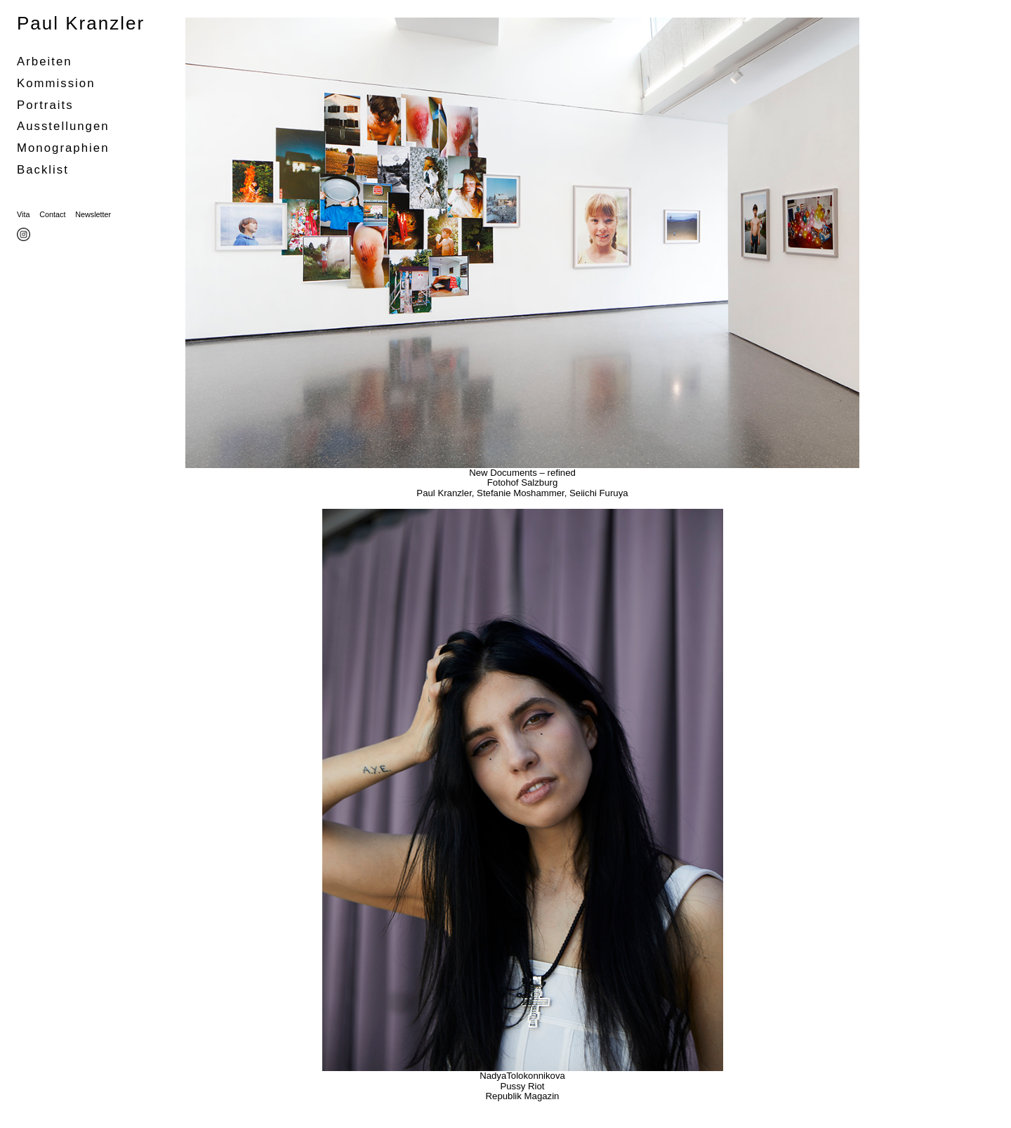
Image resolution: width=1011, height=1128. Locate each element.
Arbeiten (44, 61)
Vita (23, 214)
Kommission (56, 83)
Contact (52, 214)
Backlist (43, 169)
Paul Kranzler (81, 23)
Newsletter (93, 214)
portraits (45, 105)
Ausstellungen (63, 126)
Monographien (63, 148)
